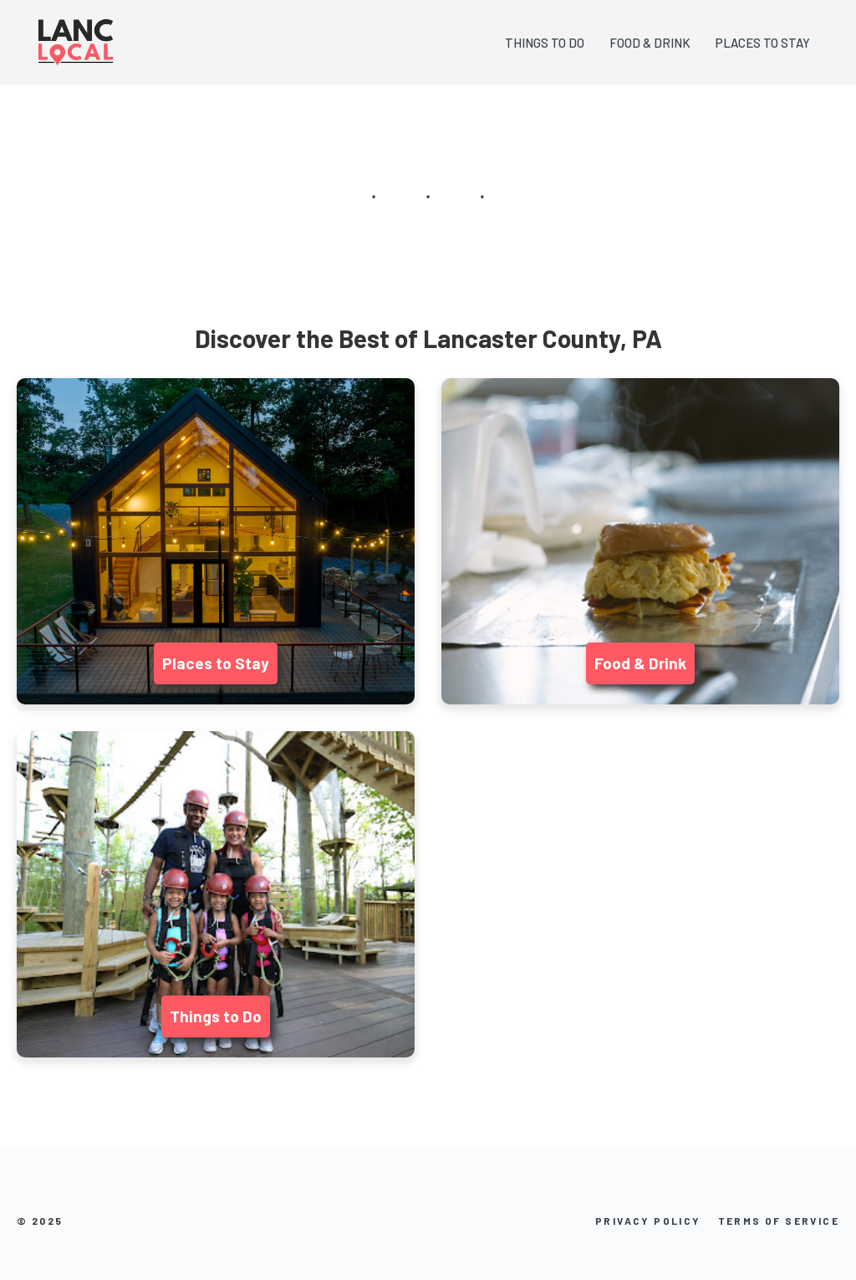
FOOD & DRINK (649, 42)
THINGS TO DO (544, 42)
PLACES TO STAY (763, 42)
